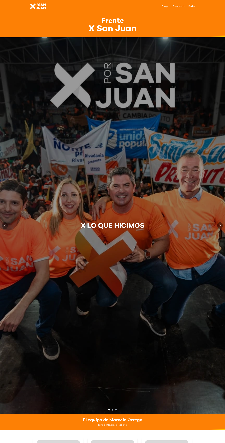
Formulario (179, 6)
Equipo (165, 6)
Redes (191, 6)
